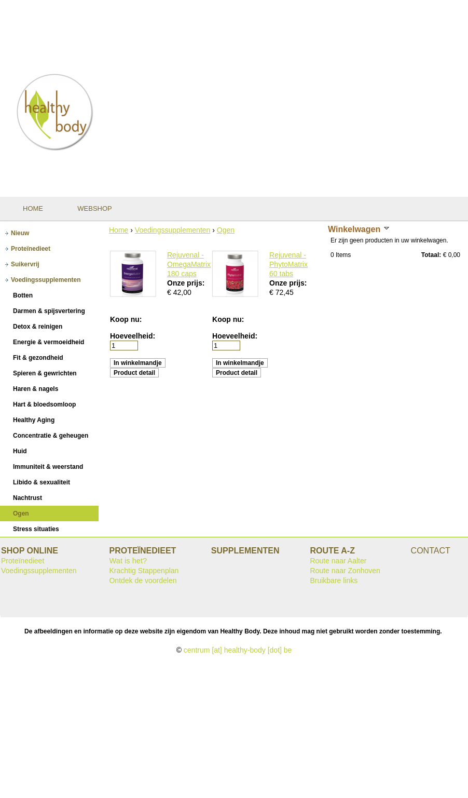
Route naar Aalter (338, 561)
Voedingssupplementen (173, 230)
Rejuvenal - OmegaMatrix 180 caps (189, 264)
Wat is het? (128, 561)
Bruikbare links (333, 580)
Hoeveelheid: (132, 336)
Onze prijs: (185, 283)
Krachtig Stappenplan (143, 570)
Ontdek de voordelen (142, 580)
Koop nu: (126, 319)
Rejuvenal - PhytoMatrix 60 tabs (288, 264)
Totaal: (431, 255)
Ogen (226, 230)
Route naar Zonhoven (345, 570)
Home (118, 230)
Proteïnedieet (22, 561)
